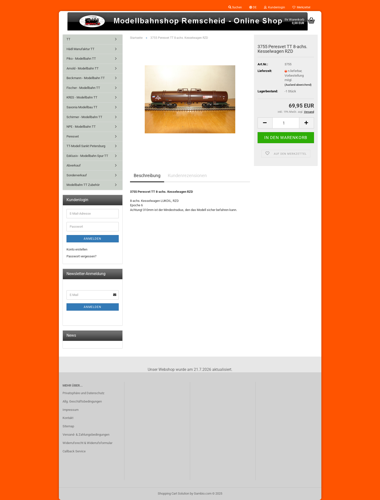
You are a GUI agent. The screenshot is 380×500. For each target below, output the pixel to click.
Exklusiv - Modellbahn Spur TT (87, 156)
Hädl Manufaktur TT (80, 49)
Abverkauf (73, 165)
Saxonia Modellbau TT (81, 107)
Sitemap (68, 426)
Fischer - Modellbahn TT (83, 88)
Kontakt (68, 418)
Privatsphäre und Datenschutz (83, 393)
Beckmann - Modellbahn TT (85, 78)
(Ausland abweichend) (298, 84)
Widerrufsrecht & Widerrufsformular (87, 443)
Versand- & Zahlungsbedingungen (86, 434)
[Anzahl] (285, 122)
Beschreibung (147, 175)
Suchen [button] (235, 7)
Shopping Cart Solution (173, 493)
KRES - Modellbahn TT (81, 97)
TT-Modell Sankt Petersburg (85, 146)
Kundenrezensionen (187, 175)
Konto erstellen (76, 249)
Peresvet (72, 136)
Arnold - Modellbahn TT (82, 68)
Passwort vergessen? (81, 256)
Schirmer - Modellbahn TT (84, 117)
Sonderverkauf (76, 175)
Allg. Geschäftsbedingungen (82, 401)
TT (68, 39)
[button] (253, 7)
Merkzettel (301, 7)
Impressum (71, 410)
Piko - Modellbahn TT (81, 58)
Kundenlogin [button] (274, 7)
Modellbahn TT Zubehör (83, 185)
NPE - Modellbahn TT (81, 126)
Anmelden (92, 238)
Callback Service (74, 451)
